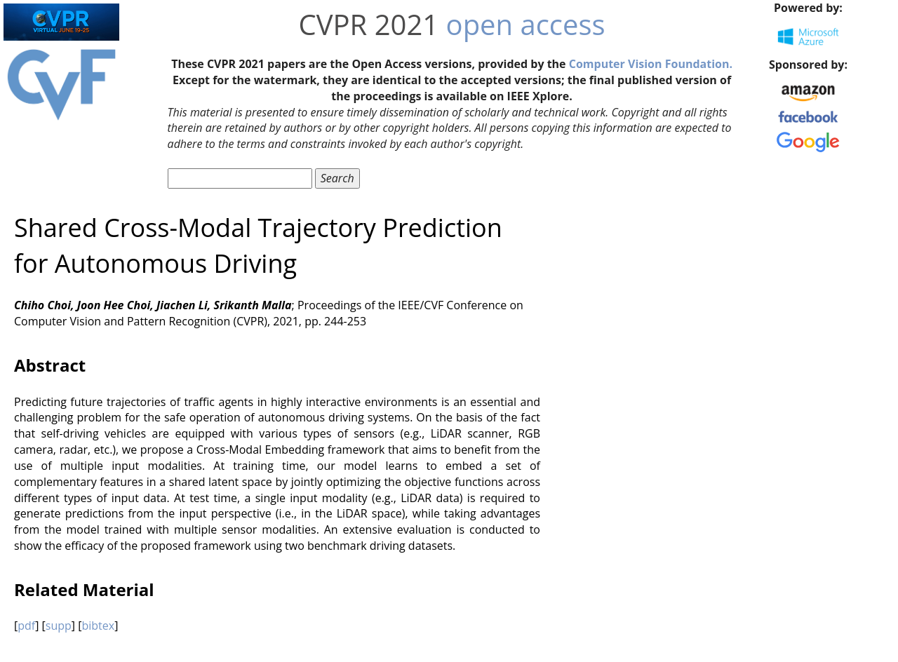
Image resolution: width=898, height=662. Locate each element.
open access (525, 24)
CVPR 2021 (369, 24)
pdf (26, 625)
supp (59, 625)
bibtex (97, 625)
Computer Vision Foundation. (650, 64)
